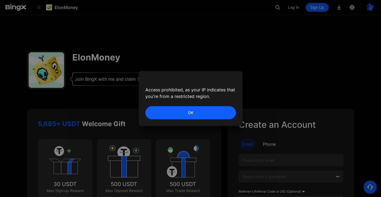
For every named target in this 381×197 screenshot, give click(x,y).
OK (190, 112)
